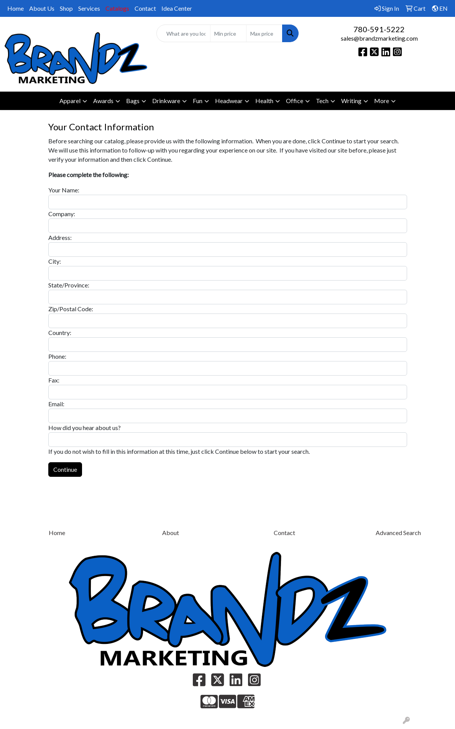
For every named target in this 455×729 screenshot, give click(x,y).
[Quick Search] (183, 33)
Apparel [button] (69, 100)
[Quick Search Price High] (264, 33)
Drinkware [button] (166, 100)
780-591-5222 (379, 29)
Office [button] (294, 100)
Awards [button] (103, 100)
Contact (145, 8)
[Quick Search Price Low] (228, 33)
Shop (66, 8)
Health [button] (264, 100)
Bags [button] (133, 100)
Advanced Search (398, 532)
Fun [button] (197, 100)
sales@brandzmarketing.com (379, 38)
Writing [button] (351, 100)
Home (15, 8)
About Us (41, 8)
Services (89, 8)
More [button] (381, 100)
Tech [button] (322, 100)
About (170, 532)
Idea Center (176, 8)
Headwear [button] (229, 100)
